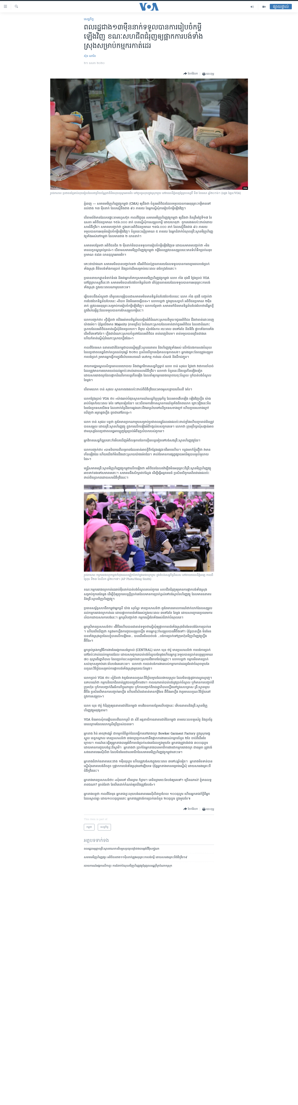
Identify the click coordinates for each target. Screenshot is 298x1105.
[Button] (190, 74)
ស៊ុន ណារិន (90, 56)
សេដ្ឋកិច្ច (89, 19)
